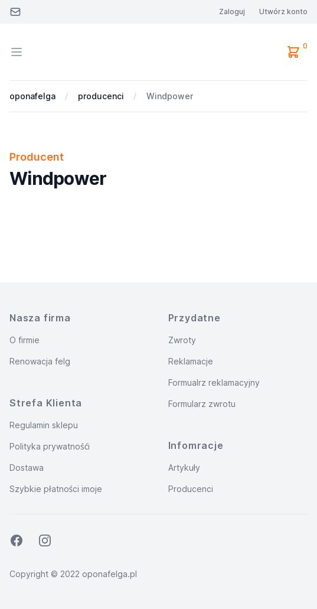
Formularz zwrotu (202, 404)
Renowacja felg (39, 361)
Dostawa (26, 468)
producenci (101, 96)
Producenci (190, 489)
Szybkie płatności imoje (55, 489)
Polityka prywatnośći (49, 446)
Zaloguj (232, 11)
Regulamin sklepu (43, 425)
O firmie (24, 340)
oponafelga (32, 96)
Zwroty (182, 340)
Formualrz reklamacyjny (214, 382)
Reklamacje (190, 361)
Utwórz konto (283, 11)
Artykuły (184, 468)
